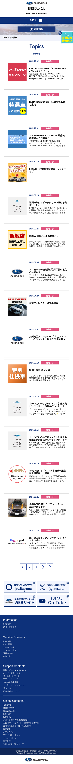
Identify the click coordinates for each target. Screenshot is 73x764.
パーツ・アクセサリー (12, 673)
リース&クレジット (11, 676)
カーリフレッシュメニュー (14, 685)
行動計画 (7, 717)
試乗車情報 (8, 653)
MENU (36, 20)
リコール (7, 688)
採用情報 (7, 714)
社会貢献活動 (9, 711)
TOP (5, 37)
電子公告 (7, 741)
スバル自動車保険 (10, 682)
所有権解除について (11, 691)
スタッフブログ (9, 627)
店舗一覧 (7, 656)
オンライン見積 (9, 650)
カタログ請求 (9, 647)
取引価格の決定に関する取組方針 (17, 726)
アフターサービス (10, 679)
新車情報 (7, 641)
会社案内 (7, 705)
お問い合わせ (9, 732)
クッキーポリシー (10, 738)
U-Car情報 (7, 644)
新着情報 (7, 624)
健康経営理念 (9, 708)
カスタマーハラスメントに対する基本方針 (21, 723)
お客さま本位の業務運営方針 (15, 720)
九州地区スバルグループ (13, 744)
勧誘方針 (7, 729)
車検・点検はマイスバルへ (14, 670)
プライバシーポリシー (12, 735)
